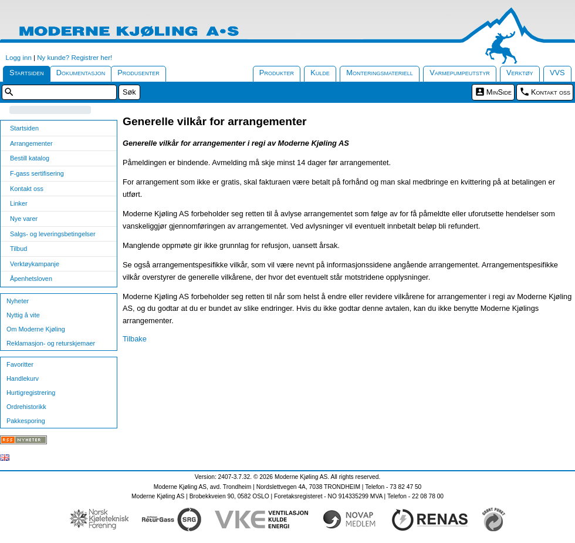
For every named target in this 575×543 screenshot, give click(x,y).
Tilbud (18, 248)
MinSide (499, 92)
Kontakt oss (550, 92)
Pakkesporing (25, 420)
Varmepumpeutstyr (459, 72)
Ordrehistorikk (26, 406)
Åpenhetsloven (31, 278)
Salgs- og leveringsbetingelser (53, 233)
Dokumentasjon (81, 72)
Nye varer (24, 218)
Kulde (320, 72)
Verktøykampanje (34, 263)
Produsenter (138, 72)
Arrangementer (31, 143)
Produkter (276, 72)
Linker (19, 203)
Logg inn (19, 57)
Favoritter (19, 364)
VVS (557, 72)
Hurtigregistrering (30, 392)
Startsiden (26, 72)
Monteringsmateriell (379, 72)
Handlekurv (22, 378)
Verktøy (519, 72)
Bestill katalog (29, 158)
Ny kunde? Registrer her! (74, 57)
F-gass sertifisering (37, 173)
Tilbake (135, 338)
